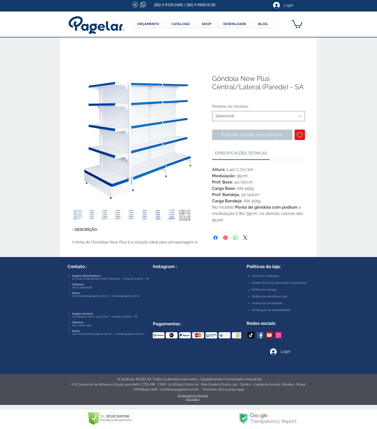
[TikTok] (251, 335)
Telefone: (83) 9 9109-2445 (223, 389)
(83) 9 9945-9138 (200, 5)
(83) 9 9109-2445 (168, 5)
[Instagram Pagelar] (278, 335)
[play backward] (159, 335)
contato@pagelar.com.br (125, 295)
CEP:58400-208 (145, 389)
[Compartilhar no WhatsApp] (235, 238)
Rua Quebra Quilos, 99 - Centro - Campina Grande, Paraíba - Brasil (253, 384)
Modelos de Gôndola (231, 106)
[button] (297, 23)
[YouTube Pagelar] (269, 335)
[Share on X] (245, 238)
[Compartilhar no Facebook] (215, 238)
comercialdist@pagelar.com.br (90, 295)
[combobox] (258, 116)
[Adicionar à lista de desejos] (300, 135)
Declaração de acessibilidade (271, 310)
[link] (241, 153)
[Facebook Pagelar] (260, 335)
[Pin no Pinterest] (225, 238)
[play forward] (234, 335)
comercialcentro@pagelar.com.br (92, 333)
